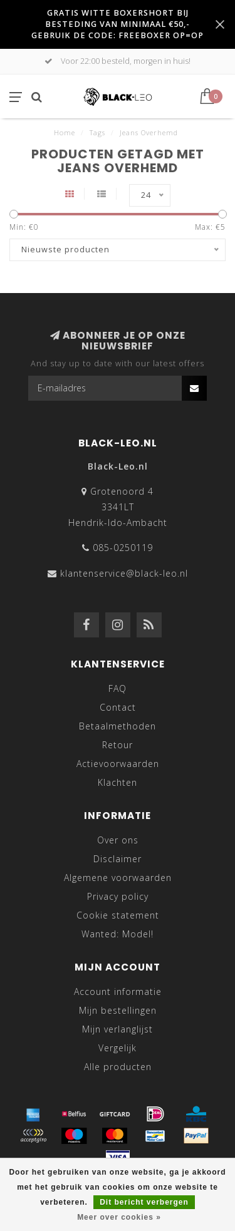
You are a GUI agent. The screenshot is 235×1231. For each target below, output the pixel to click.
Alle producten (118, 1067)
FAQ (117, 688)
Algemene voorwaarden (118, 877)
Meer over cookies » (119, 1217)
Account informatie (118, 991)
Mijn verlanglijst (117, 1029)
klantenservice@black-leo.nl (124, 573)
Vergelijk (117, 1048)
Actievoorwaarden (117, 764)
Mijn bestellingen (118, 1010)
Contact (118, 707)
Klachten (117, 782)
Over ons (117, 840)
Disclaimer (117, 859)
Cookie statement (117, 915)
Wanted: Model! (117, 934)
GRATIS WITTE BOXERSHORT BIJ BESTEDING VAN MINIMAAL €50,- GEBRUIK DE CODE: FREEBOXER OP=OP (117, 24)
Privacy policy (118, 896)
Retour (117, 745)
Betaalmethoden (117, 726)
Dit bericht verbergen (144, 1202)
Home (64, 132)
